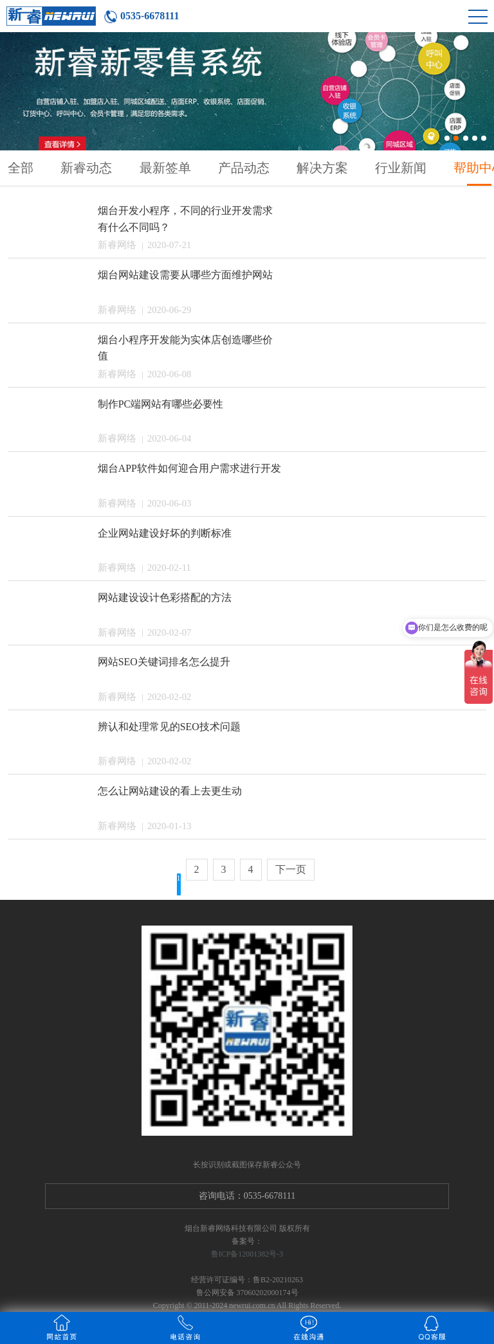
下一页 (290, 869)
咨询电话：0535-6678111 (247, 1196)
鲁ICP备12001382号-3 (247, 1254)
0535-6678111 (149, 15)
